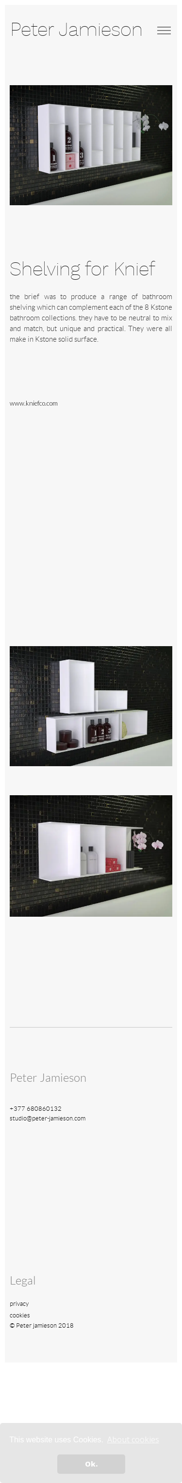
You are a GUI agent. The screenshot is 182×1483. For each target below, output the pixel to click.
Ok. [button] (91, 1463)
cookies (20, 1315)
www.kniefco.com (34, 403)
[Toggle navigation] (164, 31)
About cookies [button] (133, 1439)
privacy (19, 1303)
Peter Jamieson (76, 30)
